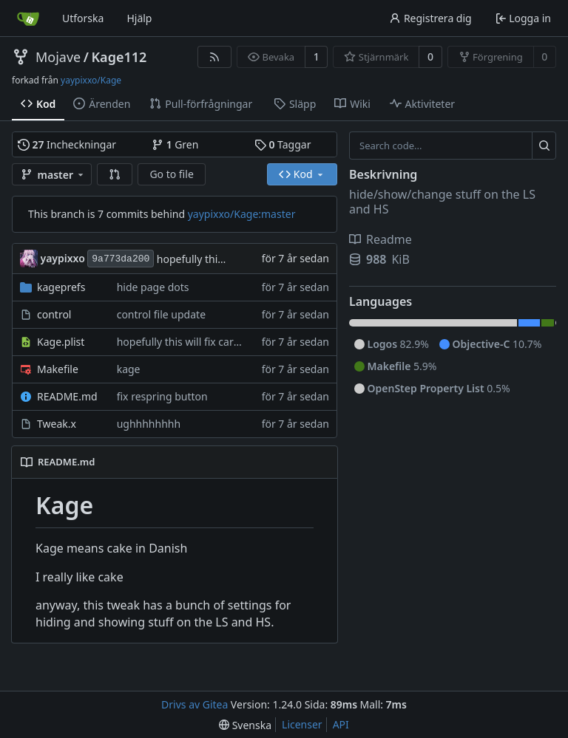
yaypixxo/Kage (91, 80)
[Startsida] (28, 18)
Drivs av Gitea (194, 704)
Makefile (57, 369)
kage (129, 369)
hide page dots (153, 287)
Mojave (58, 56)
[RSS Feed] (214, 57)
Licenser (302, 724)
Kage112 (118, 56)
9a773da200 (120, 258)
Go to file (171, 174)
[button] (114, 174)
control (54, 314)
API (341, 724)
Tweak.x (56, 424)
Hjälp (139, 18)
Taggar (282, 144)
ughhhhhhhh (148, 424)
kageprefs (61, 287)
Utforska (83, 18)
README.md (67, 396)
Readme (380, 239)
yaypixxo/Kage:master (242, 214)
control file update (161, 314)
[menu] (245, 725)
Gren (175, 144)
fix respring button (162, 396)
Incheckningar (67, 144)
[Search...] (544, 145)
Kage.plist (60, 342)
